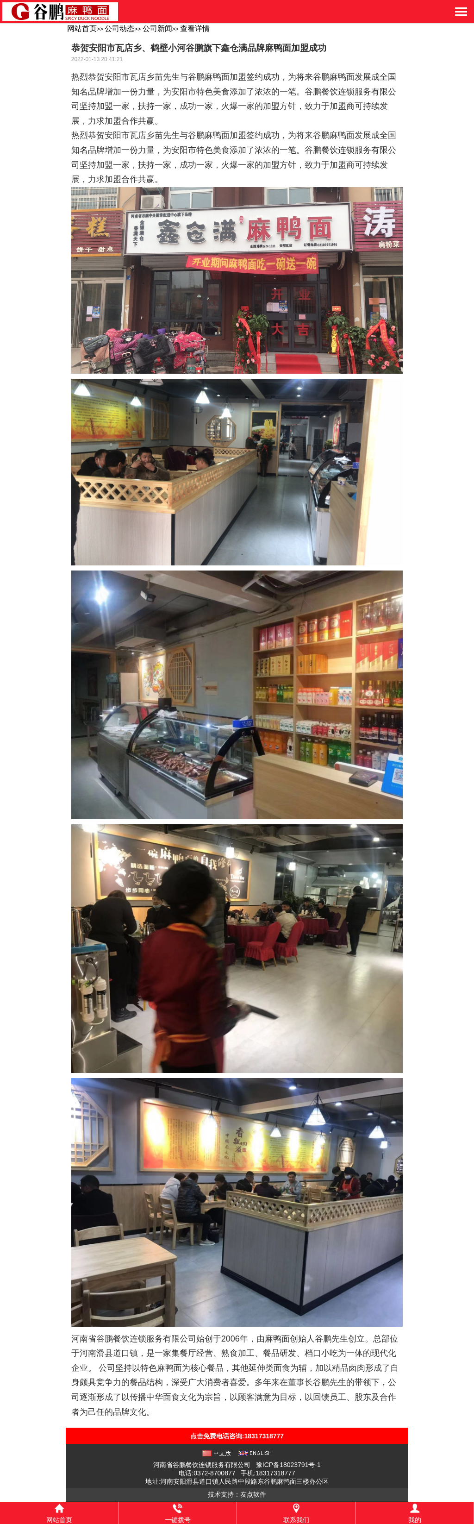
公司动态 (119, 28)
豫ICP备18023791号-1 (288, 1464)
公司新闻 (157, 28)
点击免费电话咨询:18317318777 (237, 1436)
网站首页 (82, 28)
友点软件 (253, 1494)
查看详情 (195, 28)
